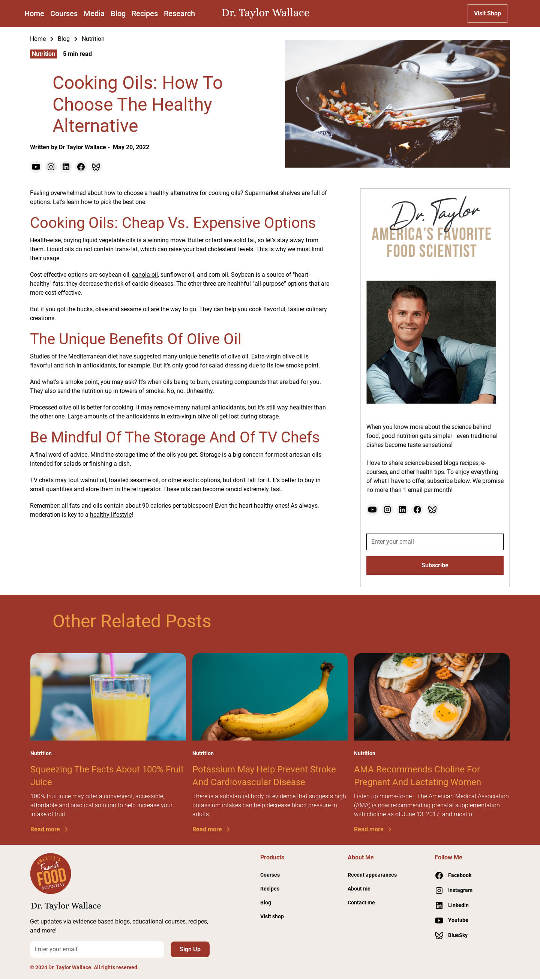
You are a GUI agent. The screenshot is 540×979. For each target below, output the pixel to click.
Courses (64, 13)
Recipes (145, 13)
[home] (267, 13)
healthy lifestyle (111, 514)
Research (179, 13)
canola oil (145, 274)
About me (359, 889)
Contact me (361, 903)
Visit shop (272, 916)
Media (94, 13)
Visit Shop (487, 13)
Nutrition (93, 38)
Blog (118, 13)
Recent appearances (372, 875)
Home (34, 13)
